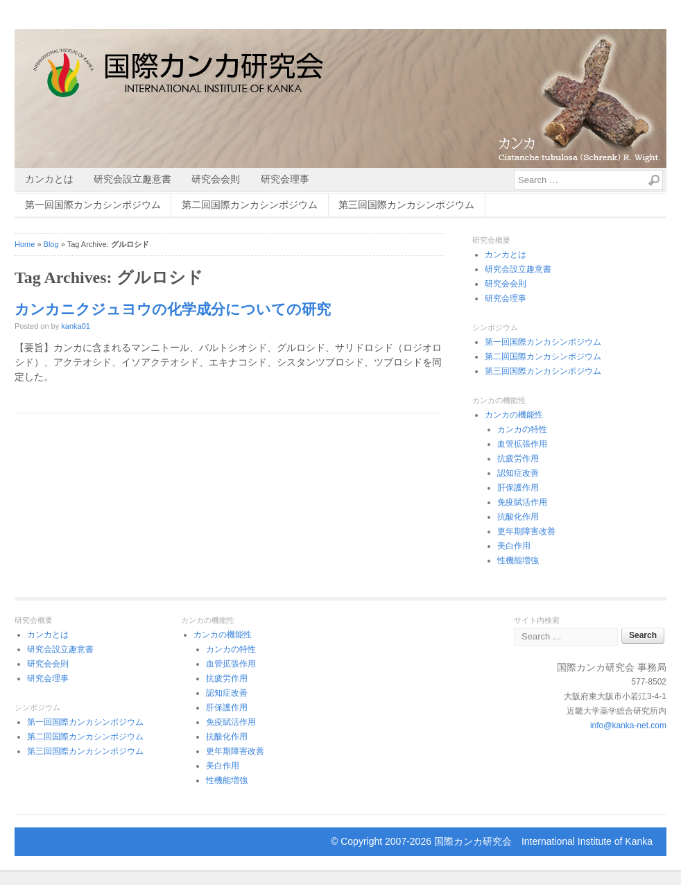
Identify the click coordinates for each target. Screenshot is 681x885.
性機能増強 (518, 560)
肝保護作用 (518, 487)
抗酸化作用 (518, 517)
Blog (51, 244)
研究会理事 (285, 178)
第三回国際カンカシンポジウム (406, 204)
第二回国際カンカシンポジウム (250, 204)
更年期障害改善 (526, 531)
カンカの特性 (522, 429)
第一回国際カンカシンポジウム (93, 204)
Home (25, 244)
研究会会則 (215, 178)
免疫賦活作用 (522, 502)
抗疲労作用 (518, 458)
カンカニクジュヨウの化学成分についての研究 (173, 309)
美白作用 (514, 546)
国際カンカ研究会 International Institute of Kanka (543, 841)
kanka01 (75, 326)
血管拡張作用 (522, 444)
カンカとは (49, 178)
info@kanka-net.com (628, 725)
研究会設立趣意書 (132, 178)
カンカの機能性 (514, 415)
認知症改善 (518, 473)
